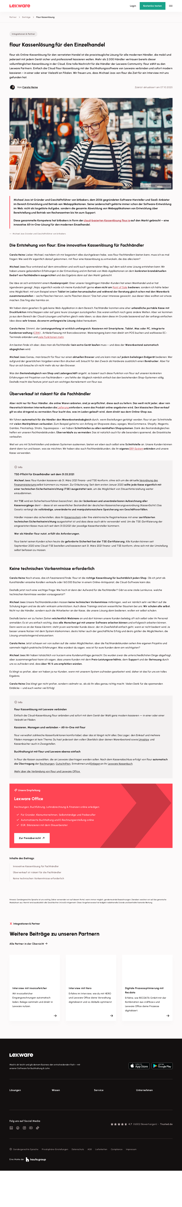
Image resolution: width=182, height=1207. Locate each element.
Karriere (140, 1113)
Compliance (116, 1185)
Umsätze (144, 739)
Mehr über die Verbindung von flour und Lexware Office (47, 771)
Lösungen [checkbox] (15, 1090)
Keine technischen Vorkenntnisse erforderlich (38, 878)
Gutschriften (63, 763)
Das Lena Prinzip (60, 1119)
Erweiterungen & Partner (21, 1130)
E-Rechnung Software (20, 1097)
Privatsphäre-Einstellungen (55, 1185)
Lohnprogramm (16, 1113)
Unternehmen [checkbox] (144, 1090)
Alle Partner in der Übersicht (26, 943)
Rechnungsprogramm (19, 1102)
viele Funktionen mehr (51, 337)
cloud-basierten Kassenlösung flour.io (107, 220)
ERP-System (136, 448)
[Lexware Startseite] (19, 6)
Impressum (131, 1185)
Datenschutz (78, 1185)
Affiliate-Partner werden (106, 1119)
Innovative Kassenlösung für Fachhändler (36, 866)
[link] (21, 1055)
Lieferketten (101, 1185)
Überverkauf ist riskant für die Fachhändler (37, 872)
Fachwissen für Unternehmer (66, 1097)
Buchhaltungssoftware (20, 1108)
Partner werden (101, 1113)
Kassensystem (72, 517)
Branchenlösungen (18, 1124)
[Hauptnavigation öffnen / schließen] (171, 6)
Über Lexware (143, 1097)
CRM (37, 332)
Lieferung (63, 407)
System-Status (101, 1102)
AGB (90, 1185)
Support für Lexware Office (107, 1097)
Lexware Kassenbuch (120, 763)
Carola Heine (30, 87)
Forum (97, 1130)
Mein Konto (99, 1135)
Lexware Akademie (61, 1108)
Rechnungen (47, 763)
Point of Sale (120, 287)
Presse (139, 1102)
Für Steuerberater (102, 1108)
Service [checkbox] (99, 1090)
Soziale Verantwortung (147, 1108)
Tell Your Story (59, 1113)
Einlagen (95, 763)
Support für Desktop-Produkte (108, 1124)
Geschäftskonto (17, 1119)
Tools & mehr (58, 1102)
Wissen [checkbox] (56, 1090)
